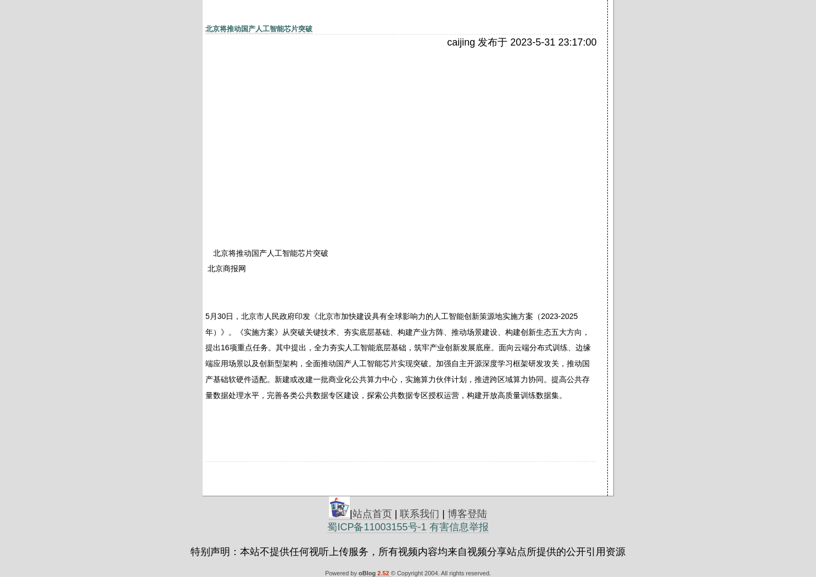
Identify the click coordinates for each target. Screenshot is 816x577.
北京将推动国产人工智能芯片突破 (258, 29)
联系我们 (419, 513)
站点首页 (372, 513)
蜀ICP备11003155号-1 (376, 527)
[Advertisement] (300, 130)
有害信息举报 (459, 527)
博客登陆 (467, 513)
